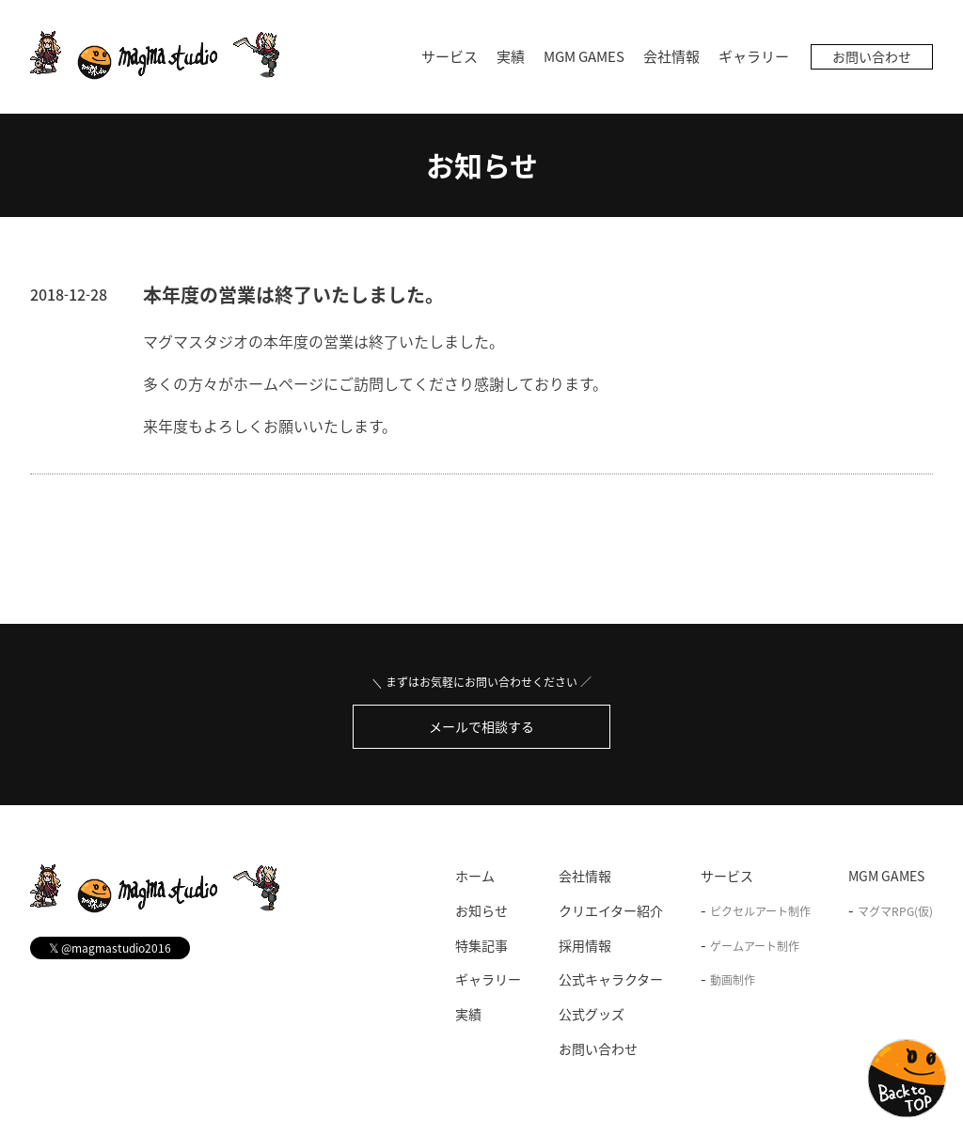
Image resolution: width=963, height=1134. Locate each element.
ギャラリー (753, 56)
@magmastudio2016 (110, 947)
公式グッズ (591, 1013)
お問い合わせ (871, 56)
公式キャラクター (611, 979)
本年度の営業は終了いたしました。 (293, 294)
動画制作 (732, 979)
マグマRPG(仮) (895, 911)
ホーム (475, 875)
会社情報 (671, 56)
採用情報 (585, 945)
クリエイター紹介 (611, 910)
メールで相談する (481, 726)
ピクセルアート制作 (760, 911)
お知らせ (482, 165)
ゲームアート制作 (754, 946)
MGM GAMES (584, 56)
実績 (511, 56)
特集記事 (481, 945)
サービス (449, 56)
